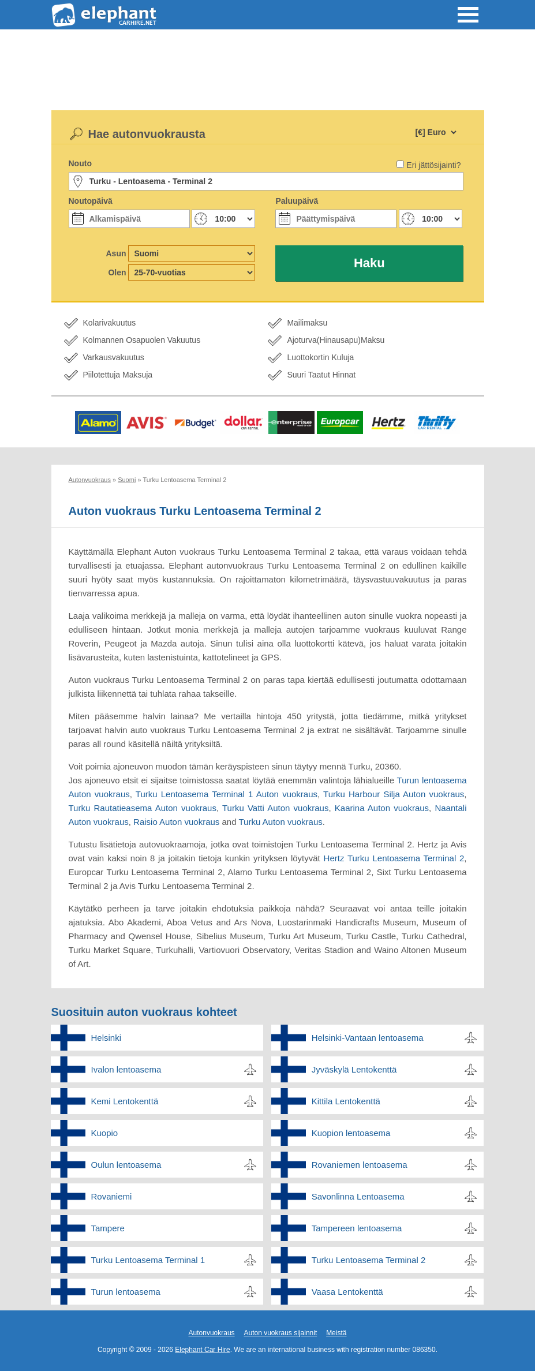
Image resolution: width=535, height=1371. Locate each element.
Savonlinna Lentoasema (358, 1196)
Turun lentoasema (125, 1292)
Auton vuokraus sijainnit (280, 1333)
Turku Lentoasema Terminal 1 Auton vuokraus (226, 794)
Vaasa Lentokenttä (347, 1292)
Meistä (336, 1333)
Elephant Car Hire (202, 1350)
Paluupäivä (296, 201)
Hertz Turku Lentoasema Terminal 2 (394, 858)
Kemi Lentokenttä (125, 1101)
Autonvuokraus (212, 1333)
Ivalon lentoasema (126, 1069)
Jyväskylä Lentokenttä (354, 1069)
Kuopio (104, 1133)
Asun (116, 253)
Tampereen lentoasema (357, 1228)
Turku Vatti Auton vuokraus (275, 808)
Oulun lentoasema (126, 1165)
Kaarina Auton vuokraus (382, 808)
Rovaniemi (111, 1196)
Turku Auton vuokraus (280, 822)
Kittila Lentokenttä (346, 1101)
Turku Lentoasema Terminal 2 (369, 1260)
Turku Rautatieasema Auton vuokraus (142, 808)
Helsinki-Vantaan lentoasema (368, 1038)
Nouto (80, 163)
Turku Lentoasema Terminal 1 (148, 1260)
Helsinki (106, 1038)
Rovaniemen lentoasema (359, 1165)
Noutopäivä (91, 201)
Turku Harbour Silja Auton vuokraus (393, 794)
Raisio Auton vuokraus (176, 822)
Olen (117, 272)
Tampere (108, 1228)
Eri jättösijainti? (433, 165)
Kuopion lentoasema (351, 1133)
